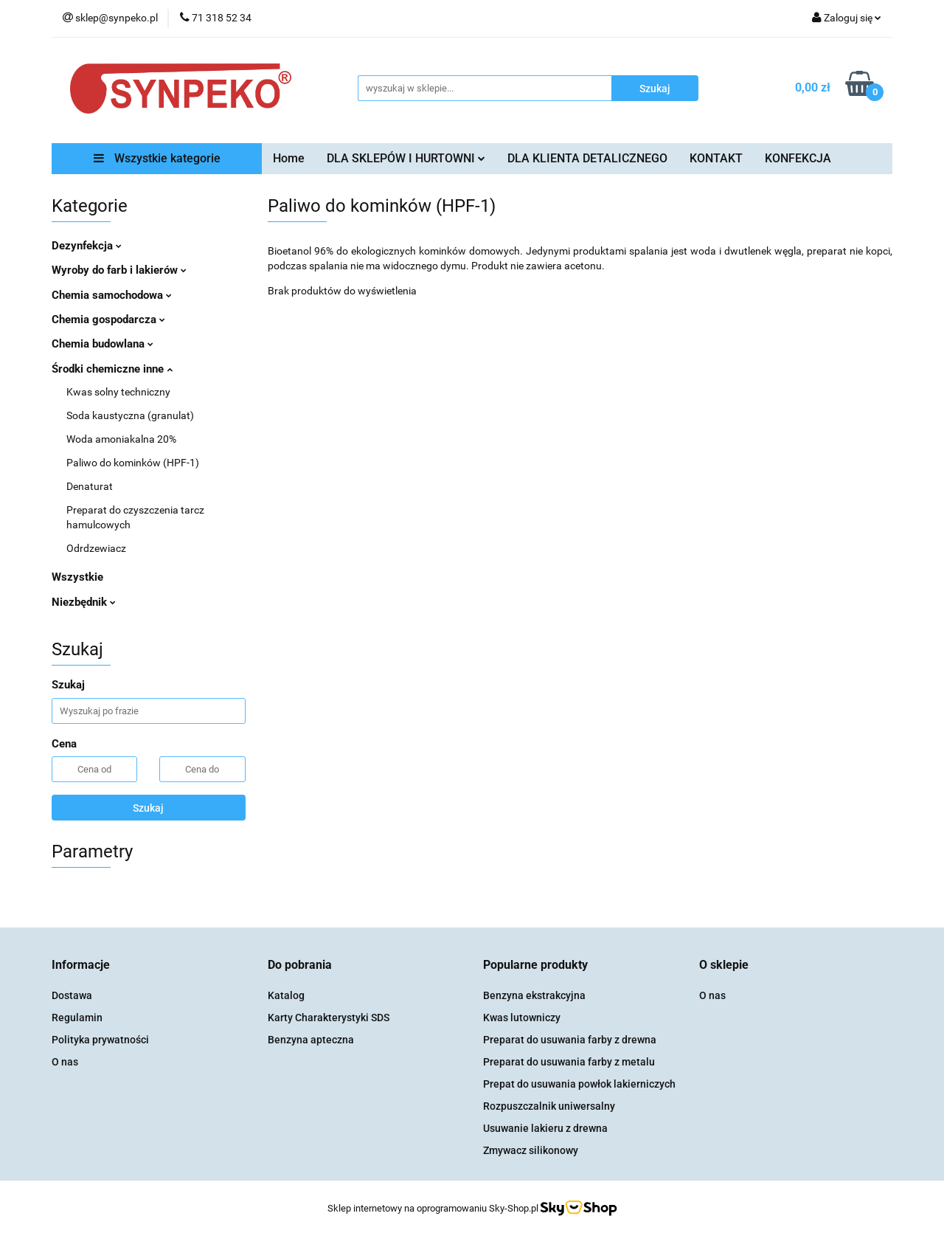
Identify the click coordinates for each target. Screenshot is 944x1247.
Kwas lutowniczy (521, 1017)
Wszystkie (77, 577)
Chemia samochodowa (112, 295)
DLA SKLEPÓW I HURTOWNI (406, 158)
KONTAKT (716, 158)
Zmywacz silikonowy (530, 1150)
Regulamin (77, 1017)
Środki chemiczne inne (112, 369)
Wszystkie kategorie (157, 158)
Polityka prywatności (100, 1040)
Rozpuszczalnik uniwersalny (549, 1106)
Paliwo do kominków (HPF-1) (132, 463)
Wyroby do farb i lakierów (119, 270)
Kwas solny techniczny (118, 392)
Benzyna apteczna (311, 1040)
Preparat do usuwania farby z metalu (569, 1062)
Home (289, 158)
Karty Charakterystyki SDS (328, 1017)
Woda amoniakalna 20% (121, 439)
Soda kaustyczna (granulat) (130, 415)
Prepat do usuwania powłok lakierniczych (579, 1084)
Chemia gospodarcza (108, 319)
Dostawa (72, 995)
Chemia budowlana (102, 343)
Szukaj (148, 808)
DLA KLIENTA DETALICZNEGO (587, 158)
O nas (65, 1062)
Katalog (286, 995)
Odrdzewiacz (96, 548)
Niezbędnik (84, 602)
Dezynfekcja (87, 245)
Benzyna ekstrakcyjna (534, 995)
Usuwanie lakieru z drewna (545, 1128)
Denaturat (89, 486)
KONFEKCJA (798, 158)
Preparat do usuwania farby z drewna (569, 1040)
